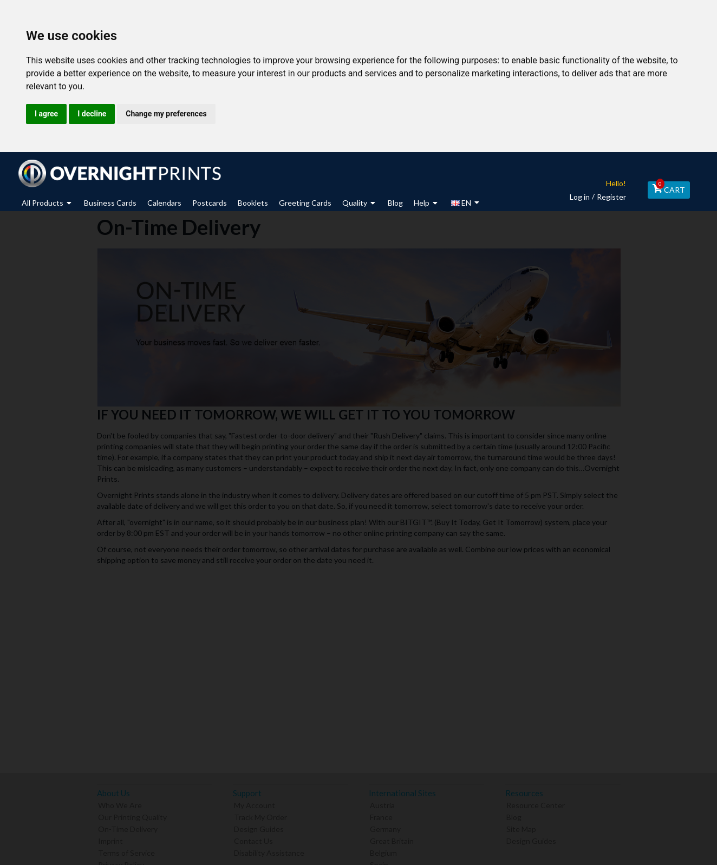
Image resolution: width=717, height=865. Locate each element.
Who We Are (120, 804)
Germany (385, 828)
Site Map (521, 828)
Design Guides (259, 828)
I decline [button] (91, 113)
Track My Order (260, 816)
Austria (382, 804)
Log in (576, 196)
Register (608, 196)
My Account (254, 804)
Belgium (383, 851)
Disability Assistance (269, 851)
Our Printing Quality (132, 816)
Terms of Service (126, 851)
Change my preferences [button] (166, 113)
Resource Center (535, 804)
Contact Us (253, 839)
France (381, 816)
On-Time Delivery (128, 828)
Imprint (110, 839)
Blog (514, 816)
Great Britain (392, 839)
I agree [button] (46, 113)
